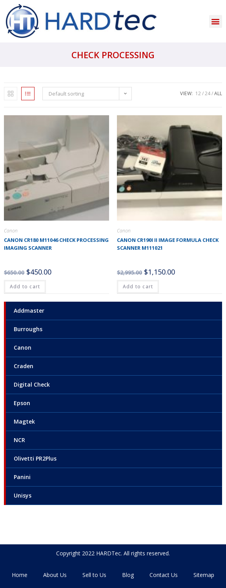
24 (207, 93)
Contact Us (163, 575)
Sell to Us (94, 575)
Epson (22, 403)
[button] (215, 21)
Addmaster (29, 310)
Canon (22, 347)
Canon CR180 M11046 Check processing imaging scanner (56, 243)
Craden (23, 366)
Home (19, 575)
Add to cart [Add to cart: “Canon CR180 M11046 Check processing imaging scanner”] (25, 286)
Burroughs (28, 329)
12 (198, 93)
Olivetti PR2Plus (35, 458)
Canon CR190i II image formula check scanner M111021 (168, 243)
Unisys (22, 495)
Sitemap (203, 575)
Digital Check (32, 384)
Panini (22, 477)
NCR (19, 440)
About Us (55, 575)
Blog (128, 575)
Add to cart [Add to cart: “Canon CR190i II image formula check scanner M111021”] (138, 286)
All (218, 93)
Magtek (24, 421)
